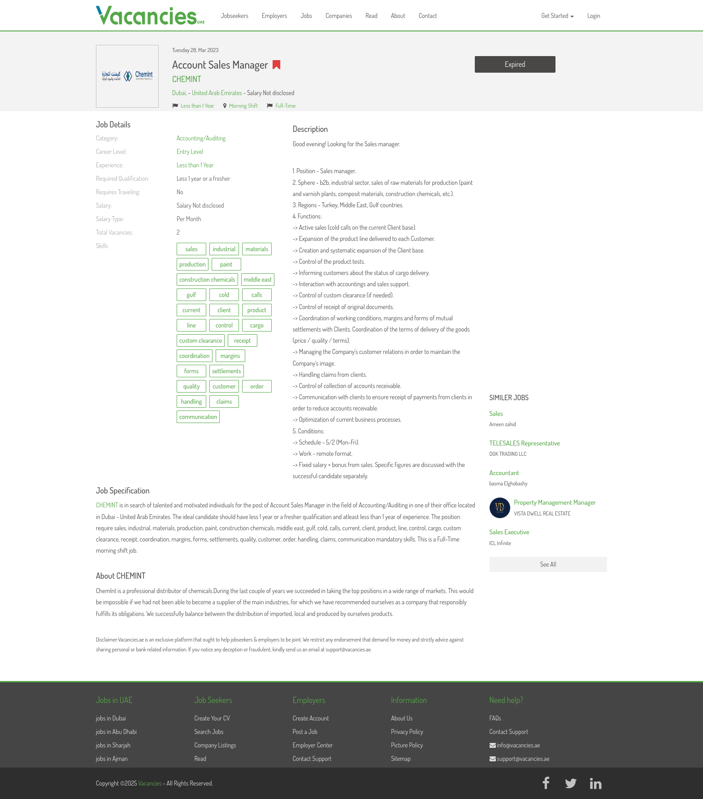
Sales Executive (509, 532)
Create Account (311, 718)
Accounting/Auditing (201, 138)
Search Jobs (208, 731)
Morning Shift (243, 105)
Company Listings (215, 745)
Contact (428, 15)
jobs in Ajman (112, 758)
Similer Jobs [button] (509, 398)
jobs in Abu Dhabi (116, 731)
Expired (515, 64)
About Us (401, 718)
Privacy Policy (407, 731)
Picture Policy (407, 745)
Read (371, 15)
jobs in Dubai (111, 718)
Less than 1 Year (197, 105)
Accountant (504, 472)
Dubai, (180, 92)
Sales (496, 413)
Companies (338, 15)
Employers (274, 15)
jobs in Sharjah (113, 745)
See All (548, 564)
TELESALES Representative (525, 443)
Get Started (558, 15)
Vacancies (150, 783)
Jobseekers (234, 15)
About (398, 15)
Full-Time (286, 105)
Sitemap (401, 758)
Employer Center (313, 745)
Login (593, 15)
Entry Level (190, 151)
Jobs (306, 15)
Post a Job (305, 731)
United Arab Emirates (217, 92)
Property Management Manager (555, 502)
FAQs (495, 718)
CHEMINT (186, 79)
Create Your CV (212, 718)
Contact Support (312, 758)
